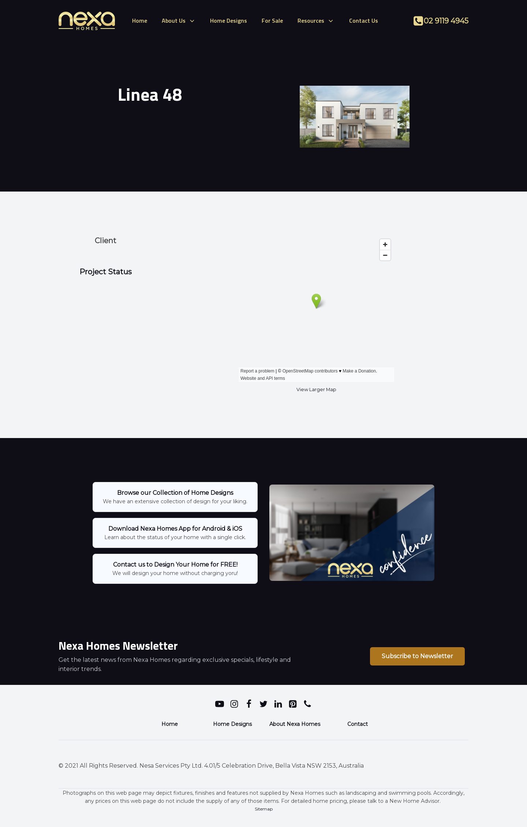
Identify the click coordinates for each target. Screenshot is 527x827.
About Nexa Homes (294, 724)
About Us (179, 20)
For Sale (272, 20)
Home (139, 20)
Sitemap (264, 809)
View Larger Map (316, 389)
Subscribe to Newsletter (417, 656)
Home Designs (228, 20)
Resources (316, 20)
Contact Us (363, 20)
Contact (357, 724)
